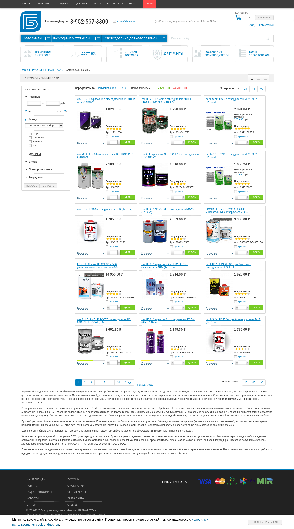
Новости (33, 498)
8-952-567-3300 (89, 21)
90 (261, 88)
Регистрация (266, 25)
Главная (25, 3)
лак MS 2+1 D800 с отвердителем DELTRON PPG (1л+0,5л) (105, 155)
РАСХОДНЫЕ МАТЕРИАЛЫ (48, 70)
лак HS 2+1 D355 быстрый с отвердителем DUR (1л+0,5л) (233, 321)
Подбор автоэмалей (41, 492)
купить (127, 142)
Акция (37, 134)
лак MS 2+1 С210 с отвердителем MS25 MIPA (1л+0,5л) (232, 155)
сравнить (114, 136)
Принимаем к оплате (175, 481)
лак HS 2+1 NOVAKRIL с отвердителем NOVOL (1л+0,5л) (168, 211)
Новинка (38, 141)
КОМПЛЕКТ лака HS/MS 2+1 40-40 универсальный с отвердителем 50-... (227, 211)
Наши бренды (36, 479)
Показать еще (145, 384)
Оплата (96, 3)
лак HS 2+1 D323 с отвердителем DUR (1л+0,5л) (105, 209)
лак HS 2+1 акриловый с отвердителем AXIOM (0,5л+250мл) (168, 321)
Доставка (81, 3)
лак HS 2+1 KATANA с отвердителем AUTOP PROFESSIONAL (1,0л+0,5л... (166, 100)
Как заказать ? (115, 3)
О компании (42, 3)
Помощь (73, 479)
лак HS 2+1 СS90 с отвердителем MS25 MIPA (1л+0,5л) (232, 100)
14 (118, 382)
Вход (251, 25)
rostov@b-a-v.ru (126, 21)
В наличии (39, 137)
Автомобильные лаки (78, 70)
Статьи (31, 504)
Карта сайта (75, 498)
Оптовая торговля (131, 53)
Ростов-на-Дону (54, 21)
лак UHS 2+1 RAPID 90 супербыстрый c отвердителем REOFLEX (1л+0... (228, 266)
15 (245, 88)
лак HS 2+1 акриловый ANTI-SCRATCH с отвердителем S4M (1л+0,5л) (164, 266)
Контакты (134, 3)
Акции (149, 3)
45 (253, 88)
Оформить (264, 18)
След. (128, 382)
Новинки (33, 485)
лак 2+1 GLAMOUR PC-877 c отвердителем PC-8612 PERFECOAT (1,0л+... (104, 321)
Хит (36, 145)
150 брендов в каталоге (43, 53)
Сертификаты (63, 3)
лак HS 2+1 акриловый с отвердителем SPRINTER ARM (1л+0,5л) (106, 100)
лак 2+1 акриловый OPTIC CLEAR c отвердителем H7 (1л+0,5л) (170, 155)
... (111, 382)
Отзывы (72, 504)
